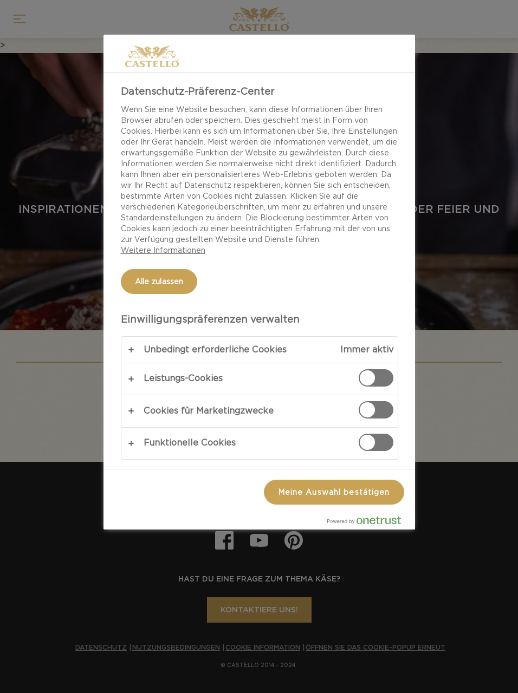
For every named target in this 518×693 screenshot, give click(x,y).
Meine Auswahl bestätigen (334, 492)
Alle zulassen (159, 281)
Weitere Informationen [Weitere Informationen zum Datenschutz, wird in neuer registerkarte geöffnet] (163, 250)
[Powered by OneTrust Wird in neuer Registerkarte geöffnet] (368, 522)
